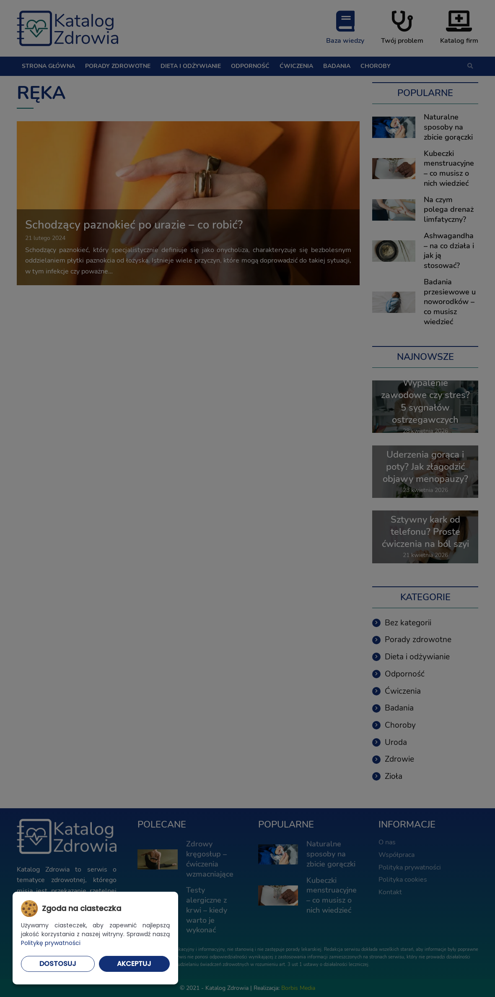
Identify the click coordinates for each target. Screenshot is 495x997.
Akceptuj (134, 963)
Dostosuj (57, 963)
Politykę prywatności (50, 943)
